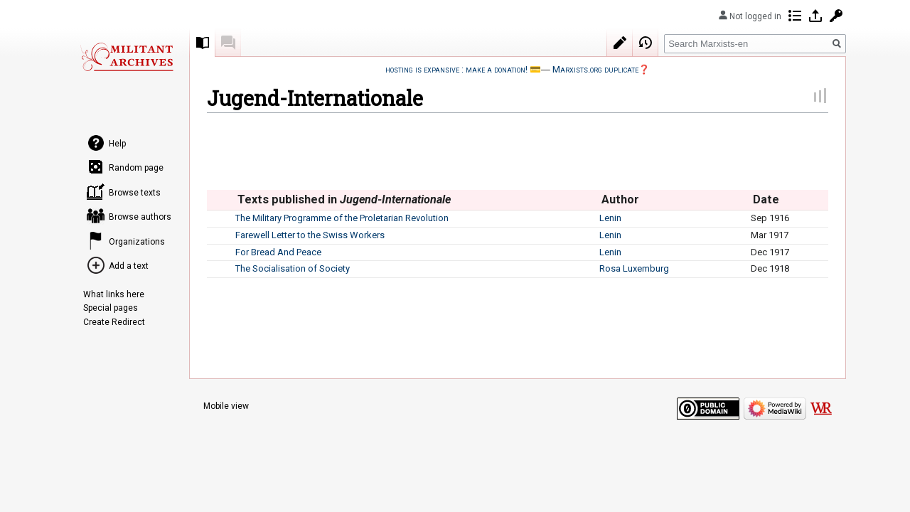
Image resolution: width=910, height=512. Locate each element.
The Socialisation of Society (292, 268)
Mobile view (226, 406)
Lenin (610, 218)
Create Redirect (114, 322)
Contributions (795, 16)
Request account (836, 16)
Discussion (228, 42)
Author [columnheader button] (620, 199)
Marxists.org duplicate (595, 69)
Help (117, 144)
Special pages (110, 308)
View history (645, 42)
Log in (815, 16)
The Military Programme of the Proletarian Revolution (342, 218)
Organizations (137, 242)
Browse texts (135, 193)
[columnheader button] (221, 200)
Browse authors (140, 217)
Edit (620, 42)
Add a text (129, 266)
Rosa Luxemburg (634, 268)
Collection (202, 42)
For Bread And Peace (278, 252)
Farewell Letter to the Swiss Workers (310, 235)
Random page (136, 168)
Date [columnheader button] (766, 199)
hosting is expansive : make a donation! (456, 69)
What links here (113, 294)
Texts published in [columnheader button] (344, 199)
